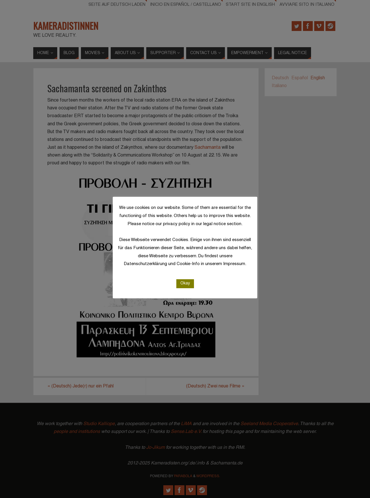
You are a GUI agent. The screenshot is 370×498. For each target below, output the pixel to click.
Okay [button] (185, 283)
